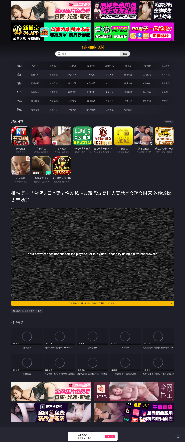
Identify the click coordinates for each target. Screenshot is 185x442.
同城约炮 (35, 109)
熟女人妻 (110, 74)
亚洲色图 (54, 92)
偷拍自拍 (54, 83)
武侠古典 (91, 100)
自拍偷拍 (54, 74)
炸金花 (128, 65)
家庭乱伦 (54, 100)
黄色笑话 (147, 100)
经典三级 (128, 83)
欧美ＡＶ (72, 74)
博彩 (19, 65)
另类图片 (166, 92)
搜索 (125, 53)
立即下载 (110, 436)
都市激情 (35, 100)
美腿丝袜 (110, 92)
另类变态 (166, 83)
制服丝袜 (110, 83)
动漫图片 (91, 92)
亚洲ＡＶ (35, 74)
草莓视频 (72, 109)
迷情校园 (110, 100)
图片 (19, 92)
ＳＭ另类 (166, 74)
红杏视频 (110, 109)
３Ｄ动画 (91, 74)
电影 (19, 83)
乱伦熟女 (147, 83)
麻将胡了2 (109, 65)
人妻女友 (72, 100)
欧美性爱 (91, 83)
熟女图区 (147, 92)
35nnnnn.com (92, 47)
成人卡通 (72, 83)
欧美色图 (72, 92)
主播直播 (147, 74)
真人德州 (54, 65)
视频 (19, 74)
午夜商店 (54, 109)
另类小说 (128, 100)
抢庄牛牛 (166, 65)
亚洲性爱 (35, 83)
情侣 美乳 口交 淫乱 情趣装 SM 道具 (27, 311)
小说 (19, 100)
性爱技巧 (166, 100)
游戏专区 (91, 65)
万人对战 (72, 65)
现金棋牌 (147, 65)
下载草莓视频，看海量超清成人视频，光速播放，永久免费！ (121, 303)
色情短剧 (128, 109)
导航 (19, 109)
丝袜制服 (128, 74)
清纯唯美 (128, 92)
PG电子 (35, 65)
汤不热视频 (91, 109)
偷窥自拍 (35, 92)
